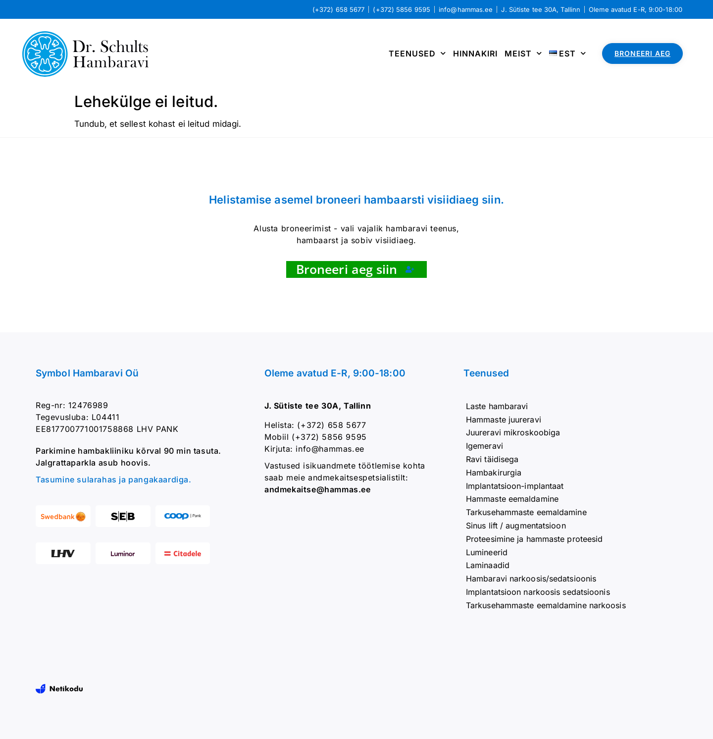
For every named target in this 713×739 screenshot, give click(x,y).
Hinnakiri (475, 53)
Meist (523, 53)
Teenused (417, 53)
